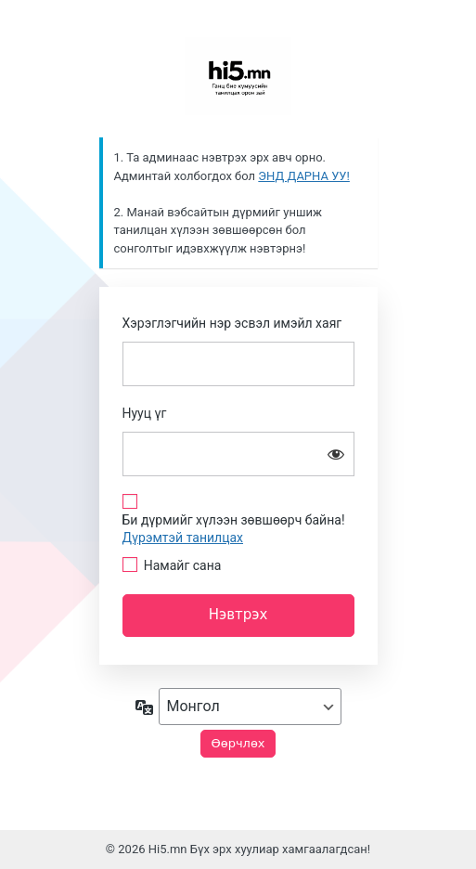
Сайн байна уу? (238, 76)
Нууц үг (144, 413)
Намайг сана (183, 565)
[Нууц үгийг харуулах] (335, 454)
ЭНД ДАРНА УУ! (304, 176)
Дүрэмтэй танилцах (183, 537)
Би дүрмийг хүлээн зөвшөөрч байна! (233, 528)
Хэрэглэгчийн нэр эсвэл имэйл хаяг (232, 323)
